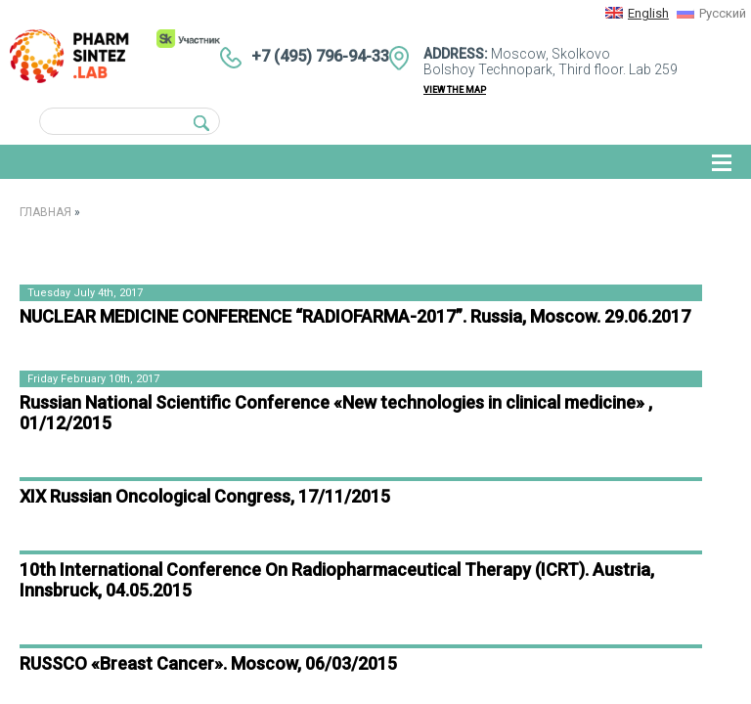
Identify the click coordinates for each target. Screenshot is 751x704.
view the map (454, 90)
